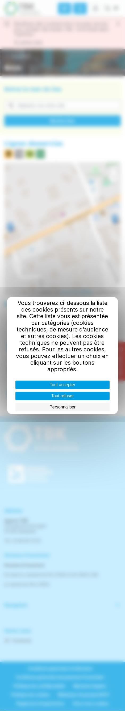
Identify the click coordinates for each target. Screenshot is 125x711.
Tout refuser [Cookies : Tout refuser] (62, 396)
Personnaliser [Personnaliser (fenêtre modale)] (62, 407)
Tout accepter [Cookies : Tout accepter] (62, 384)
